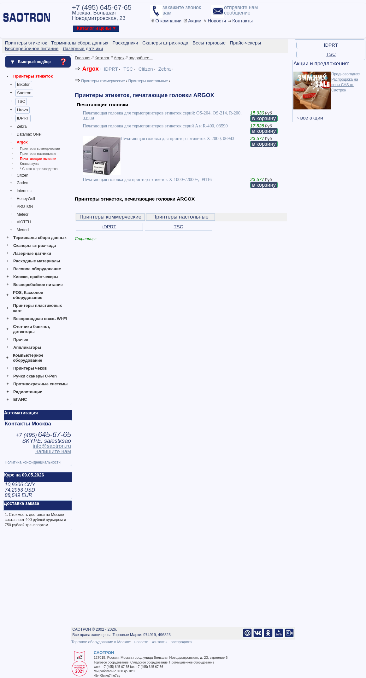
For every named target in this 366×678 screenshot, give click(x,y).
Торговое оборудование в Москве (100, 642)
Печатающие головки (38, 159)
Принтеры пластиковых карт (37, 308)
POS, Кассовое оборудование (28, 295)
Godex (22, 183)
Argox (22, 142)
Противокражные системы (40, 384)
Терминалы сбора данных (40, 237)
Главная (82, 58)
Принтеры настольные (38, 153)
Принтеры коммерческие (40, 148)
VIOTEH (24, 222)
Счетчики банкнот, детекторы (31, 329)
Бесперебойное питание (38, 284)
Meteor (22, 214)
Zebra (22, 126)
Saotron (24, 93)
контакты (159, 642)
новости (141, 642)
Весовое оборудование (37, 268)
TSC (21, 101)
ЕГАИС (20, 399)
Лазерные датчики (32, 253)
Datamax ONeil (29, 134)
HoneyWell (26, 198)
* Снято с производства (39, 169)
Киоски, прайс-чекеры (35, 276)
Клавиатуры (29, 164)
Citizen (22, 175)
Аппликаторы (27, 347)
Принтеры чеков (30, 368)
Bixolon (24, 84)
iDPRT (23, 118)
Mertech (23, 230)
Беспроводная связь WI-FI (40, 318)
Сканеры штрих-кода (34, 245)
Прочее (20, 339)
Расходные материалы (36, 261)
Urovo (22, 110)
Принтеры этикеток (33, 76)
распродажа (181, 642)
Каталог (102, 58)
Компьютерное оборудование (28, 358)
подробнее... (141, 58)
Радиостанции (27, 391)
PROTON (25, 206)
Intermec (24, 191)
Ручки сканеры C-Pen (35, 376)
